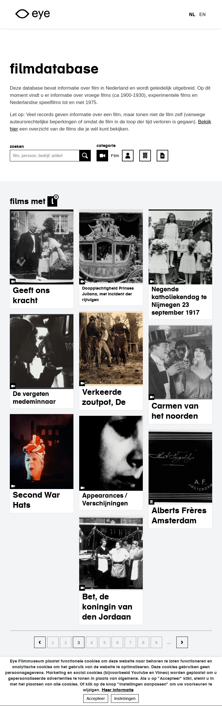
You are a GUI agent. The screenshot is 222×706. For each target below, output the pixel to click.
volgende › (182, 642)
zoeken (17, 146)
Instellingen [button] (125, 698)
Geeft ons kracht (31, 295)
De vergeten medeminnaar (34, 397)
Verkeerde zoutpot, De (104, 397)
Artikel (164, 155)
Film (115, 155)
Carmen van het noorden (175, 411)
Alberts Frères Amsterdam (179, 515)
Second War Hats (36, 500)
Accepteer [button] (95, 698)
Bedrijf (146, 155)
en (202, 14)
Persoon (129, 155)
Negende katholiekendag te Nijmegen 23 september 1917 (179, 300)
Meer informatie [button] (118, 689)
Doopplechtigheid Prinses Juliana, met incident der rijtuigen (108, 294)
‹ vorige (39, 642)
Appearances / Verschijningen (105, 499)
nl (192, 14)
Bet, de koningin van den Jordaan (107, 606)
